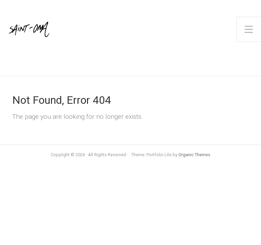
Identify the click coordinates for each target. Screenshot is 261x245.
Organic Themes (194, 154)
